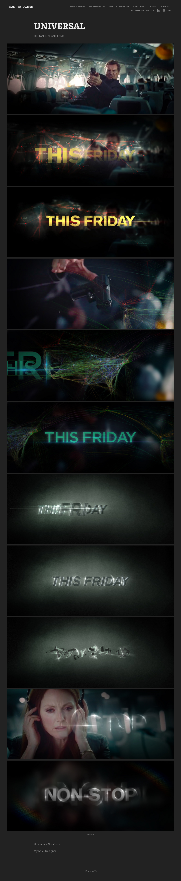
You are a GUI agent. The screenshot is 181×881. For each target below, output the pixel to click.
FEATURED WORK (97, 6)
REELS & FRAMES (77, 6)
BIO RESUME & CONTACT (142, 10)
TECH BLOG (165, 6)
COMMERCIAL (122, 6)
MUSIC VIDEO (139, 6)
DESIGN (152, 6)
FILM (110, 6)
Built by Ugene (21, 6)
